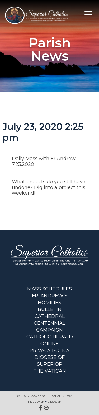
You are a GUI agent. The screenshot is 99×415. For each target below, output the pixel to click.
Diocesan (54, 401)
